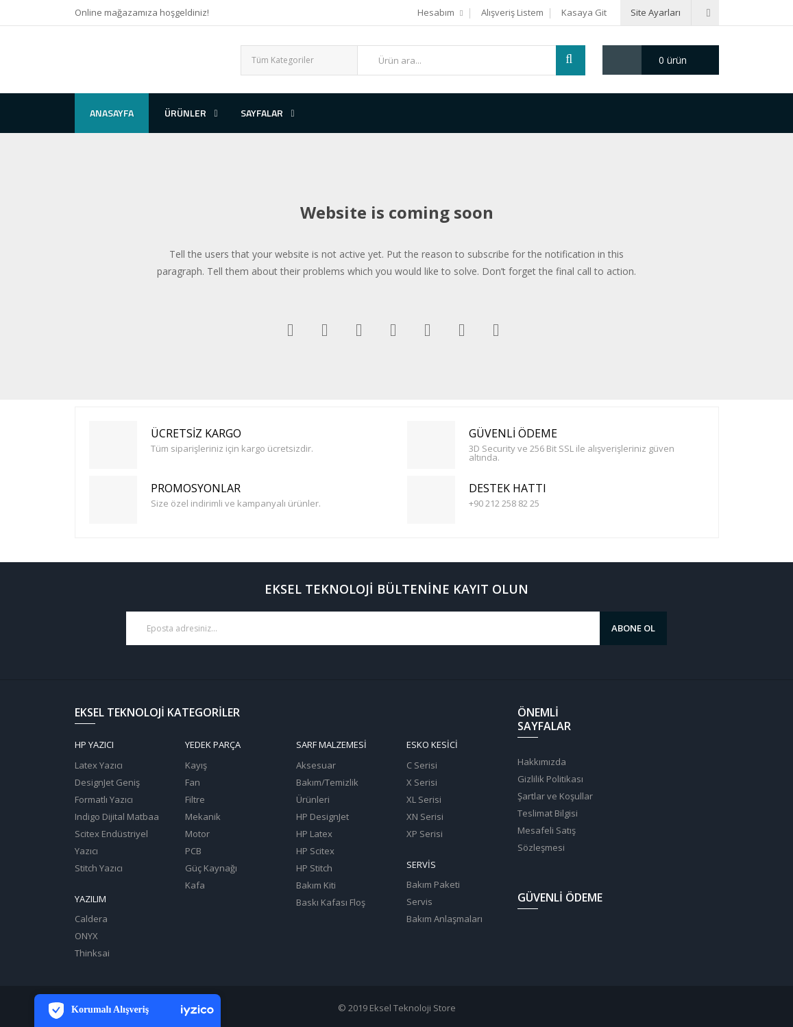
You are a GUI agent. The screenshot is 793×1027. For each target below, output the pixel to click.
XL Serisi (423, 799)
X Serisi (421, 782)
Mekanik (203, 816)
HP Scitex (315, 851)
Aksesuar (316, 765)
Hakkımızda (541, 762)
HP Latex (314, 833)
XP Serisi (424, 833)
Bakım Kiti (316, 885)
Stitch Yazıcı (99, 868)
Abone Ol (633, 628)
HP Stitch (314, 868)
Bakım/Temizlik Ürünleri (327, 791)
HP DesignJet (322, 816)
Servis (419, 901)
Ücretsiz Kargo (115, 445)
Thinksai (92, 953)
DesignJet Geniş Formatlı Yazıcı (107, 791)
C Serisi (421, 765)
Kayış (196, 765)
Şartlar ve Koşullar (555, 796)
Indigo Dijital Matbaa (117, 816)
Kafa (195, 885)
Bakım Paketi (433, 884)
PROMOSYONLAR (115, 500)
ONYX (86, 936)
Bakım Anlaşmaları (444, 919)
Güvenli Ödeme (433, 445)
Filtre (195, 799)
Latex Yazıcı (99, 765)
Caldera (91, 919)
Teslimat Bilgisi (547, 813)
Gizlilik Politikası (550, 779)
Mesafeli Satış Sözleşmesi (546, 839)
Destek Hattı (433, 500)
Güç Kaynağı (211, 868)
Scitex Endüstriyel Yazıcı (111, 842)
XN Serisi (424, 816)
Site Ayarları (656, 12)
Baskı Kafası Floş (330, 902)
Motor (197, 833)
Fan (192, 782)
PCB (193, 851)
